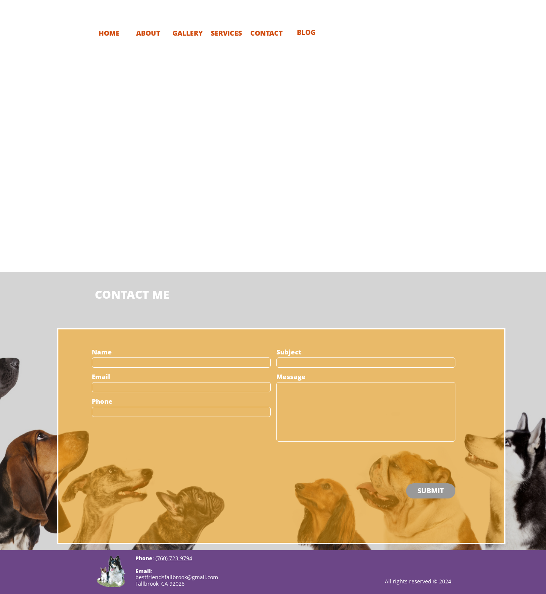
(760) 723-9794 (173, 558)
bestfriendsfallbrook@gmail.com (176, 577)
